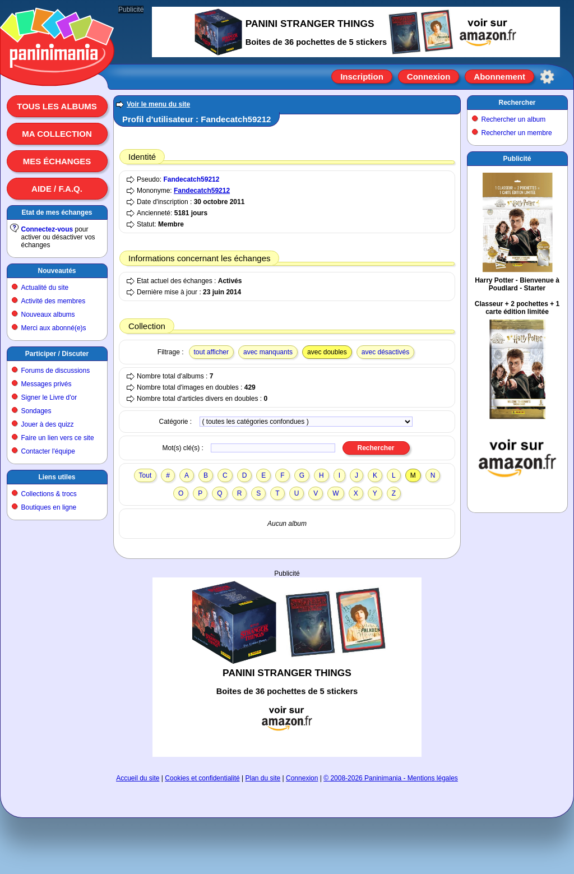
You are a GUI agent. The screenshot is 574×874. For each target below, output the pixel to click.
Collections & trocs (49, 494)
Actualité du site (45, 288)
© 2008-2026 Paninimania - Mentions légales (390, 778)
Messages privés (46, 384)
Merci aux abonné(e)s (53, 328)
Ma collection (56, 133)
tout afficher (211, 352)
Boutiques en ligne (49, 507)
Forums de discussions (55, 370)
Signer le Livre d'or (49, 397)
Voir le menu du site (158, 104)
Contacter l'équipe (48, 451)
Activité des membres (53, 301)
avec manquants (268, 352)
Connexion (429, 76)
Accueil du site (137, 778)
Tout (145, 475)
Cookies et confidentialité (202, 778)
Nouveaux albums (48, 314)
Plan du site (263, 778)
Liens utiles (56, 477)
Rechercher (516, 103)
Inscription (361, 76)
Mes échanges (57, 161)
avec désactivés (385, 352)
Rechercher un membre (517, 133)
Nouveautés (57, 271)
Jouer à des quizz (47, 424)
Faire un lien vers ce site (57, 438)
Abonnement (499, 76)
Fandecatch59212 (191, 179)
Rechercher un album (514, 119)
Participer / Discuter (57, 354)
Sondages (36, 411)
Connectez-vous (47, 229)
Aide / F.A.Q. (56, 188)
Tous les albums (57, 106)
